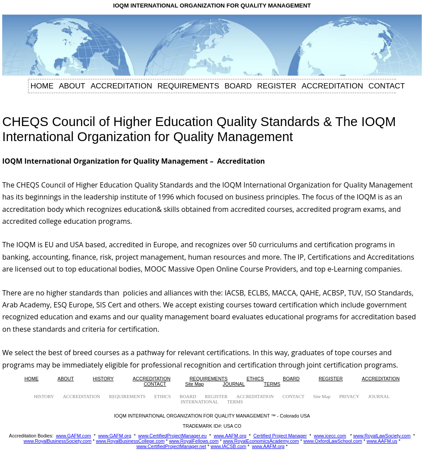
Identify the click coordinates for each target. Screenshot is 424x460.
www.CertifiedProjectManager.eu (172, 435)
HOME (42, 85)
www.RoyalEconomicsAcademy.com (261, 441)
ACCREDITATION (121, 85)
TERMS (272, 384)
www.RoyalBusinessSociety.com (57, 441)
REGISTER (277, 85)
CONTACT (386, 85)
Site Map (194, 384)
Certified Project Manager (280, 435)
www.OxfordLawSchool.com (333, 441)
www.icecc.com (330, 435)
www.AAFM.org (230, 435)
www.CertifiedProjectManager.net (171, 446)
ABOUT (72, 85)
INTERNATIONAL (199, 401)
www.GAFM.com (73, 435)
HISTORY (103, 378)
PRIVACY (349, 396)
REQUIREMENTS (189, 85)
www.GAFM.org (114, 435)
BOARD (238, 85)
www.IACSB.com (229, 446)
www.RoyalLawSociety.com (382, 435)
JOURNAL (234, 384)
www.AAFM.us (381, 441)
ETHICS (255, 378)
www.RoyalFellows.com (194, 441)
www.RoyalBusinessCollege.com (130, 441)
